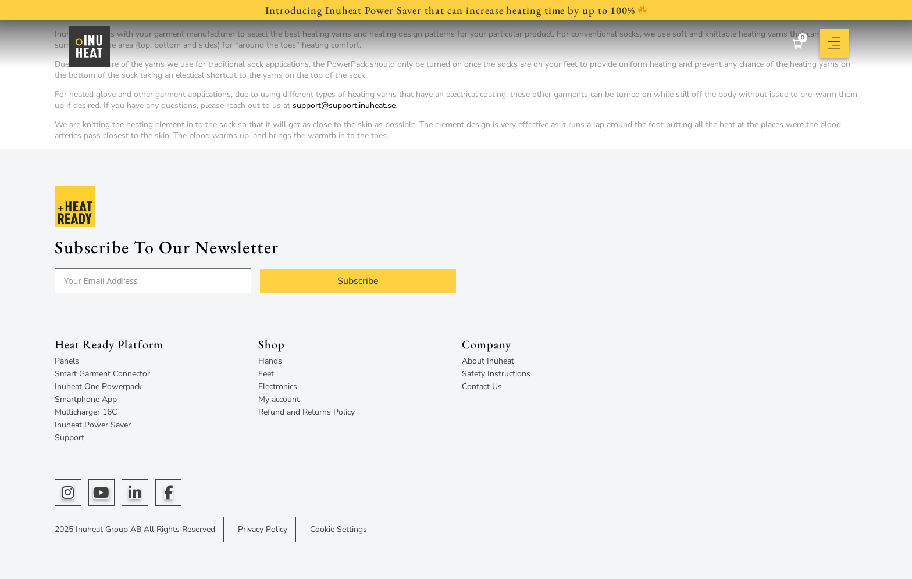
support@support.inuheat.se (344, 105)
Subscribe (358, 281)
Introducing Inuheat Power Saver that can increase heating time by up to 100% (456, 10)
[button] (834, 43)
